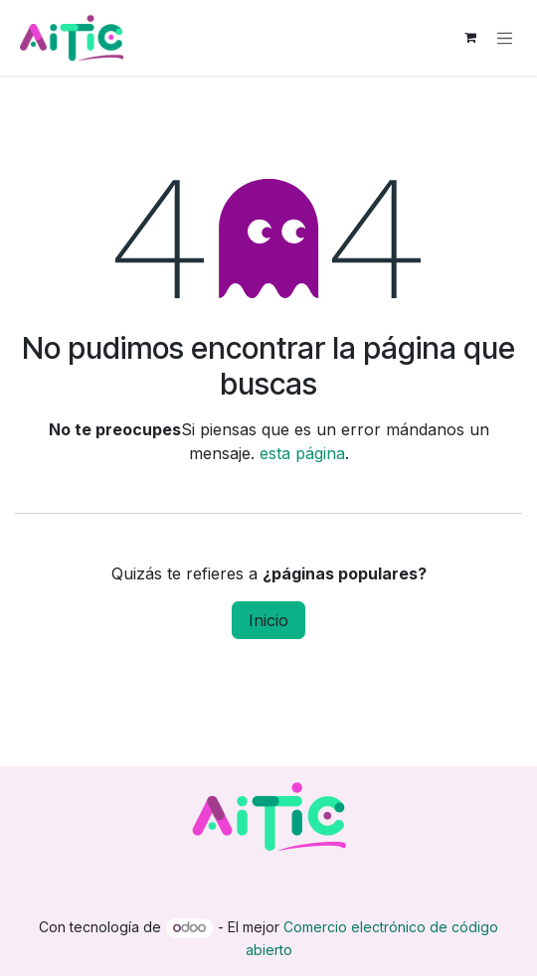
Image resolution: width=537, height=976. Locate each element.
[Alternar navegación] (505, 38)
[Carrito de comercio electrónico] (470, 38)
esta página (302, 453)
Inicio (268, 620)
